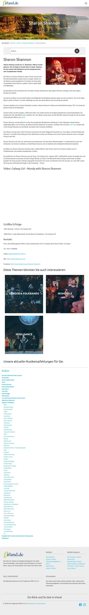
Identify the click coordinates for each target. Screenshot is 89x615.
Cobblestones (8, 429)
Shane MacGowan (9, 509)
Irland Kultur (50, 566)
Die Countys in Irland (74, 557)
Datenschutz (41, 603)
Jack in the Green (9, 477)
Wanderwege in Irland (74, 561)
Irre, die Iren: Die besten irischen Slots (13, 398)
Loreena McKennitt (9, 491)
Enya (5, 450)
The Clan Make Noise (10, 524)
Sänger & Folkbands (28, 43)
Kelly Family (7, 481)
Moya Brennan (8, 497)
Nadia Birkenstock (9, 500)
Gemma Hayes (8, 463)
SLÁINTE (6, 518)
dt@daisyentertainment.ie (16, 254)
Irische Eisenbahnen (8, 387)
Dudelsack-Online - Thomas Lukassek (14, 448)
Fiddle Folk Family (9, 454)
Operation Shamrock (8, 400)
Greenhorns (7, 472)
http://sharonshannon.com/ (16, 259)
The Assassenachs (9, 522)
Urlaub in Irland (51, 559)
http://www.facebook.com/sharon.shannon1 (25, 264)
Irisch (3, 382)
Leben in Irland (51, 568)
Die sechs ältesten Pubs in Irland (12, 375)
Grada (5, 470)
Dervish (6, 439)
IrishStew (6, 475)
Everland (6, 452)
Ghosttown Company (10, 466)
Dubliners (6, 445)
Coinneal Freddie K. (9, 432)
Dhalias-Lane (7, 441)
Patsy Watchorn (8, 506)
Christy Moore (8, 425)
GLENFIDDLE (7, 468)
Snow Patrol (7, 520)
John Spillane (8, 479)
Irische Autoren (6, 384)
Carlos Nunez (7, 414)
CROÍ (5, 434)
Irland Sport (5, 396)
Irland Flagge (6, 393)
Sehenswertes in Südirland (76, 564)
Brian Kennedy (8, 409)
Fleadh (6, 459)
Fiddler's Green (8, 457)
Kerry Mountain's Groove (11, 484)
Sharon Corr (7, 511)
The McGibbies (8, 527)
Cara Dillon (7, 416)
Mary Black (7, 495)
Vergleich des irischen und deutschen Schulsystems (17, 536)
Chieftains (7, 423)
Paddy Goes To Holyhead (11, 504)
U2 (4, 533)
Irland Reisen (50, 557)
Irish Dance (5, 389)
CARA (5, 411)
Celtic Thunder (8, 418)
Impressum (32, 603)
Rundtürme (5, 538)
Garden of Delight (9, 461)
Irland (23, 117)
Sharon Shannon (41, 43)
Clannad (6, 427)
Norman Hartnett (9, 502)
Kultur (19, 43)
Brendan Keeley (8, 407)
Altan (5, 405)
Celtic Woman (8, 420)
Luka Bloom (7, 493)
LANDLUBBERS (8, 486)
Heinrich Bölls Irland (8, 380)
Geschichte (5, 377)
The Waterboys (8, 531)
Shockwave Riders (9, 515)
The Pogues (7, 529)
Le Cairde (6, 488)
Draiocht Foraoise (9, 443)
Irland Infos (71, 559)
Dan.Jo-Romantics (9, 436)
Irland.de (12, 43)
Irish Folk (5, 391)
